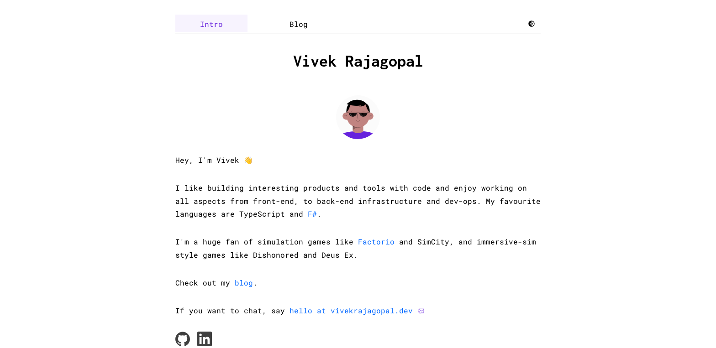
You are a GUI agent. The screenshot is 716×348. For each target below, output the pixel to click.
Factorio (376, 241)
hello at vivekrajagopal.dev (351, 310)
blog (244, 282)
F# (312, 213)
